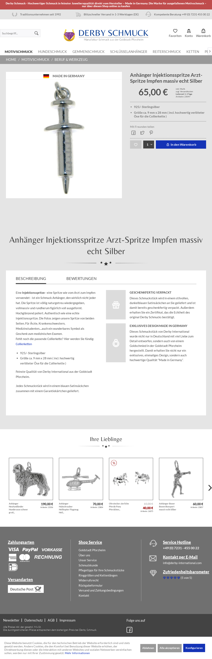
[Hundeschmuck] (52, 51)
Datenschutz (33, 620)
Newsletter (11, 620)
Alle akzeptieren (170, 648)
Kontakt (84, 595)
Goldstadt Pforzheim (92, 550)
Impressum (67, 620)
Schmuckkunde (88, 565)
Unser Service (88, 560)
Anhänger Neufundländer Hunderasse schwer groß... (18, 508)
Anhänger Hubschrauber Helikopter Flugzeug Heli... (68, 508)
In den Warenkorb (181, 144)
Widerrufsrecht (89, 580)
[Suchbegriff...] (20, 33)
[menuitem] (20, 33)
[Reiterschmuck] (167, 51)
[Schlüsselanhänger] (128, 51)
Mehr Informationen (77, 653)
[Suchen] (36, 33)
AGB (51, 620)
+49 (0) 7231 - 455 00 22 (181, 548)
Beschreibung (31, 278)
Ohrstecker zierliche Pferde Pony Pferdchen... (119, 506)
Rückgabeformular (91, 585)
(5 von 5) (177, 577)
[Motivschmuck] (18, 51)
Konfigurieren (194, 648)
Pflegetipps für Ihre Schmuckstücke (101, 570)
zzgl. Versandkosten (184, 91)
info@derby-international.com (182, 563)
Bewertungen (81, 278)
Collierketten (24, 344)
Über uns (84, 555)
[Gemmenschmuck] (88, 51)
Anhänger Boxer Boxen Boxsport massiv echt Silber (167, 506)
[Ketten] (193, 51)
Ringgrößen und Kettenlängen (98, 575)
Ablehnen (148, 648)
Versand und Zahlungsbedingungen (101, 590)
